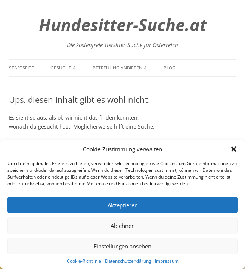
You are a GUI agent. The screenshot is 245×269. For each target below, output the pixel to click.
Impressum (167, 261)
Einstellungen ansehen (122, 246)
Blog (170, 68)
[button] (234, 149)
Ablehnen (123, 225)
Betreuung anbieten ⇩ (120, 68)
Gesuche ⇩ (63, 68)
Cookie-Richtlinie (84, 261)
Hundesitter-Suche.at (123, 24)
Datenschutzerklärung (128, 261)
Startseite (21, 68)
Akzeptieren (123, 205)
